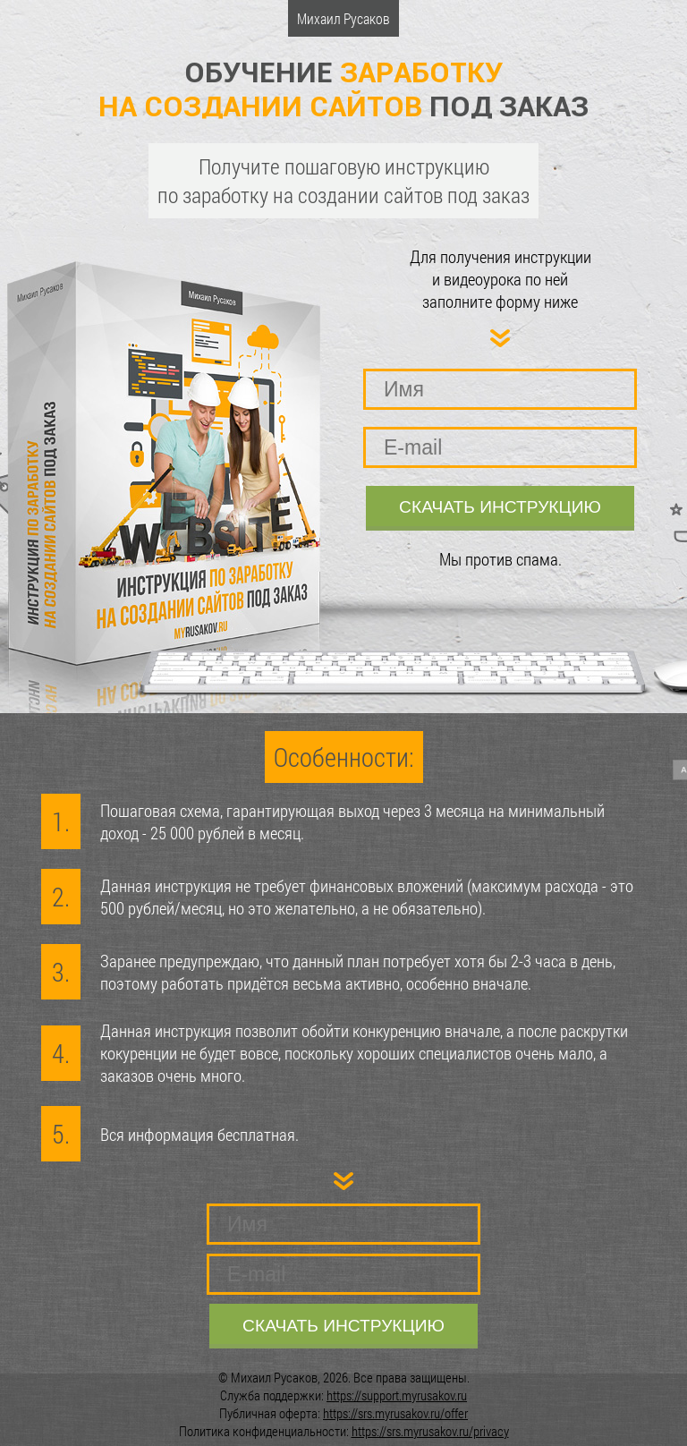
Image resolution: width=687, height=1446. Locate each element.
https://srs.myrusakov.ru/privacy (430, 1431)
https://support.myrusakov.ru (397, 1395)
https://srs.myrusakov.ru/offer (395, 1413)
